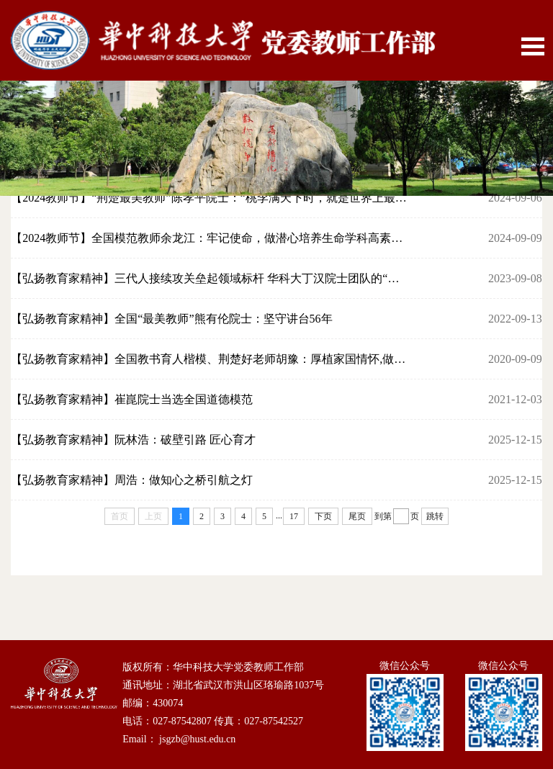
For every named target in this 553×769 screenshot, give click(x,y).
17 (293, 516)
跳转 (435, 516)
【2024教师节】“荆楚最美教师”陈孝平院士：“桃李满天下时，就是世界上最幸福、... (210, 198)
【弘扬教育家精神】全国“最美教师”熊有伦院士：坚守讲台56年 (171, 318)
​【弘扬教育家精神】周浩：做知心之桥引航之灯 (132, 480)
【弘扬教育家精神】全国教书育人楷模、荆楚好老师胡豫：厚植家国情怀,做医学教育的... (210, 359)
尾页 (357, 516)
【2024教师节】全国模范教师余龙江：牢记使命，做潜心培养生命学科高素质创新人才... (210, 238)
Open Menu (533, 46)
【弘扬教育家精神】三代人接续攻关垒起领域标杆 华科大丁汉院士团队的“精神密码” (210, 278)
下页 (323, 516)
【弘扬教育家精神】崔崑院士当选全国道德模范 (132, 399)
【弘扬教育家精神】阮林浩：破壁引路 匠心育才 (133, 439)
